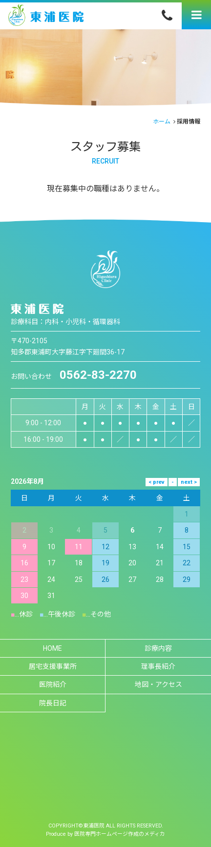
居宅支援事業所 (53, 666)
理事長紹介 (158, 666)
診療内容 (158, 648)
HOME (52, 648)
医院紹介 (52, 684)
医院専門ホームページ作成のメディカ (119, 834)
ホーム (161, 121)
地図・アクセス (158, 684)
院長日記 (52, 703)
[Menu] (196, 14)
